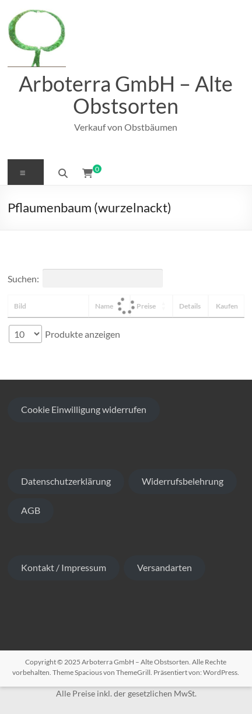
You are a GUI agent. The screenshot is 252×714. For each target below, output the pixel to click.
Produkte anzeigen (64, 334)
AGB (30, 510)
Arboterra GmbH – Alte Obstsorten (126, 94)
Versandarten (164, 567)
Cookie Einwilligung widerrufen (83, 409)
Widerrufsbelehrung (182, 481)
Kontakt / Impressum (63, 567)
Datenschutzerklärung (66, 481)
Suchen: (85, 278)
